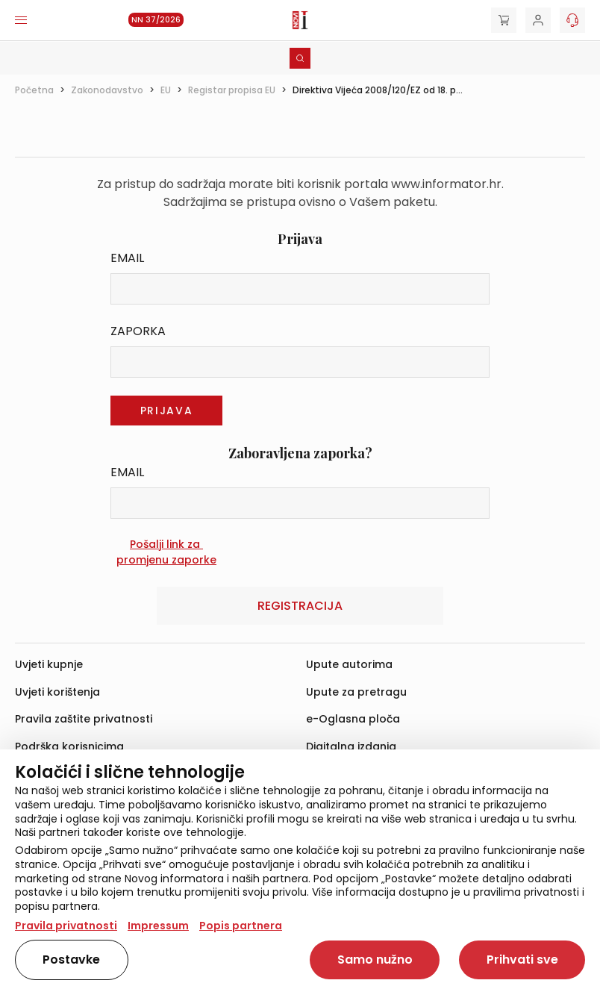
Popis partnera (240, 925)
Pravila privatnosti (66, 925)
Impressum (158, 925)
